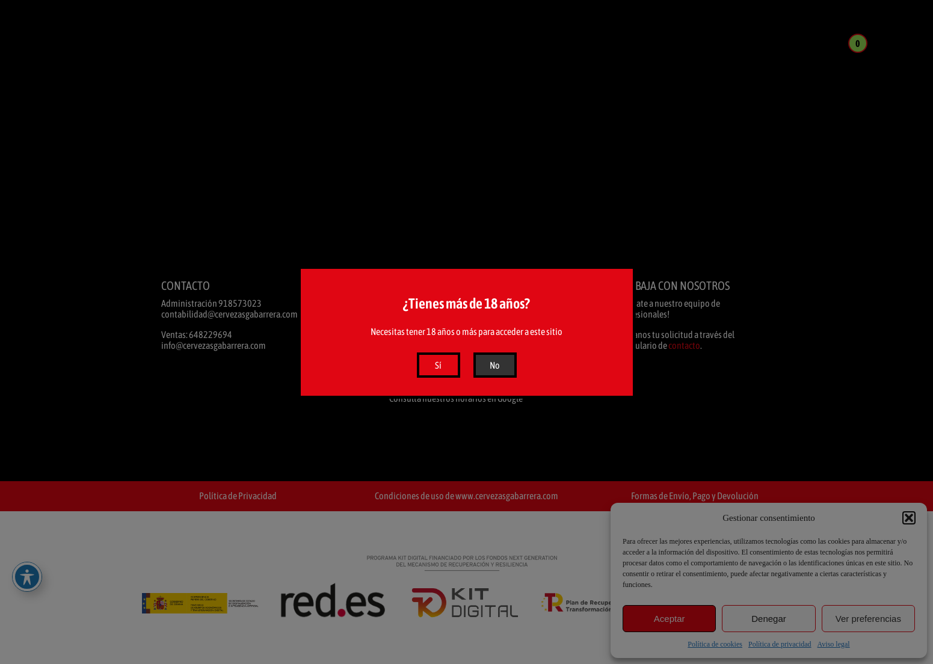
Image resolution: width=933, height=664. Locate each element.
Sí (438, 365)
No (495, 365)
